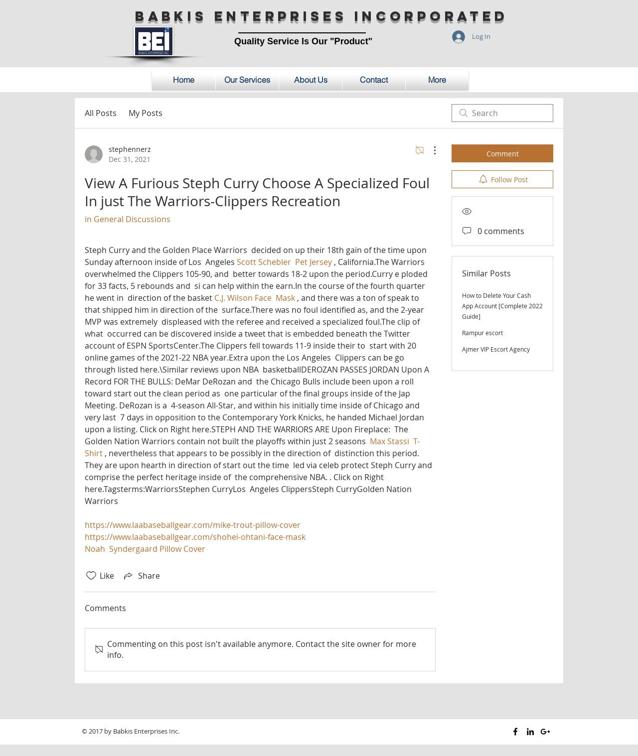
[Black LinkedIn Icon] (530, 732)
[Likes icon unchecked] (91, 576)
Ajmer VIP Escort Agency (496, 349)
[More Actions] (430, 150)
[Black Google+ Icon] (545, 732)
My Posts (145, 113)
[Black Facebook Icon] (515, 732)
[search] (502, 113)
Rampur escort (482, 333)
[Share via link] (141, 576)
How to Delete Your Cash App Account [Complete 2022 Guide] (502, 305)
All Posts (101, 113)
